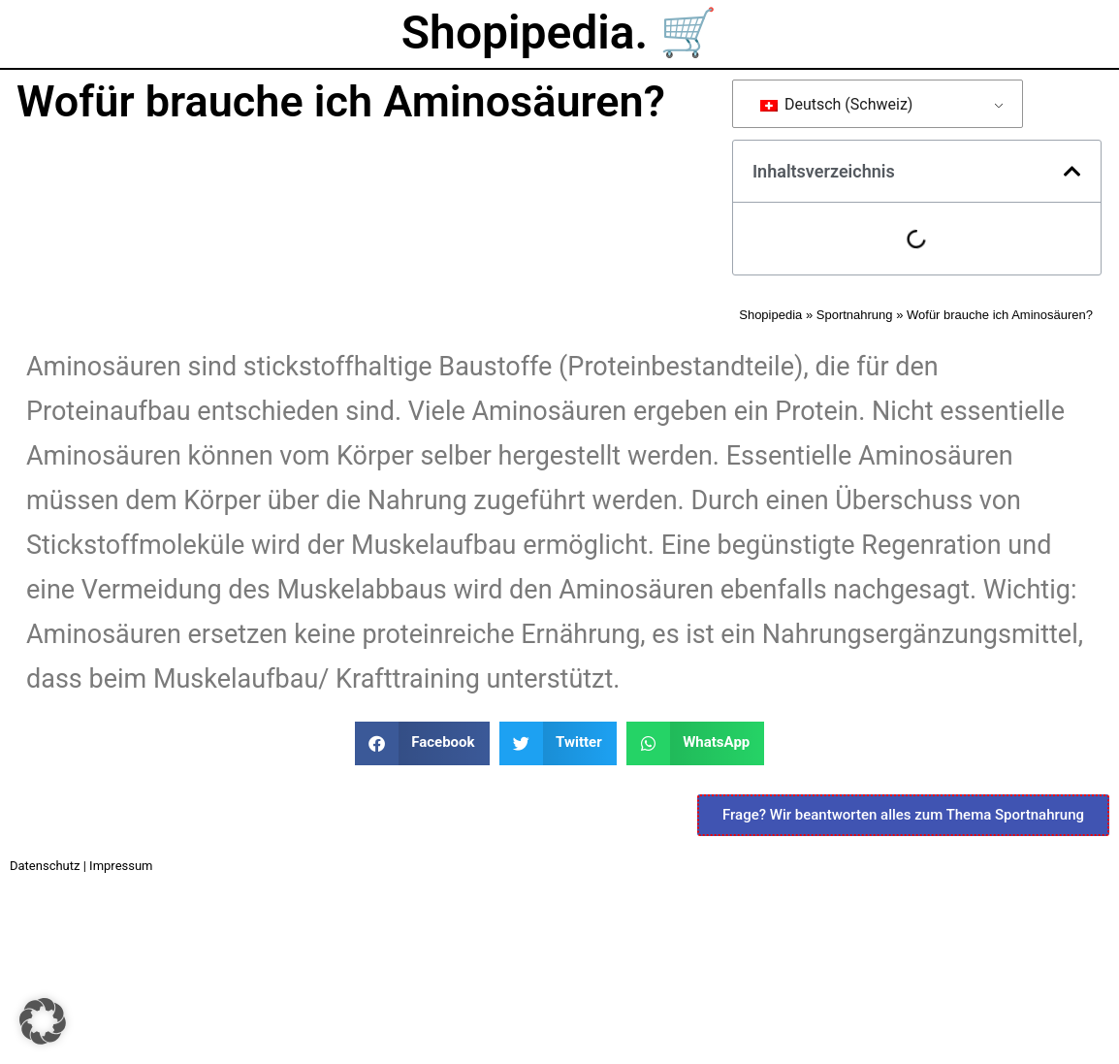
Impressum (120, 865)
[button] (1072, 171)
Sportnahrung (854, 314)
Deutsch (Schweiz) (836, 104)
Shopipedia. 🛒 (559, 32)
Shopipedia (770, 314)
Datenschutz (45, 865)
